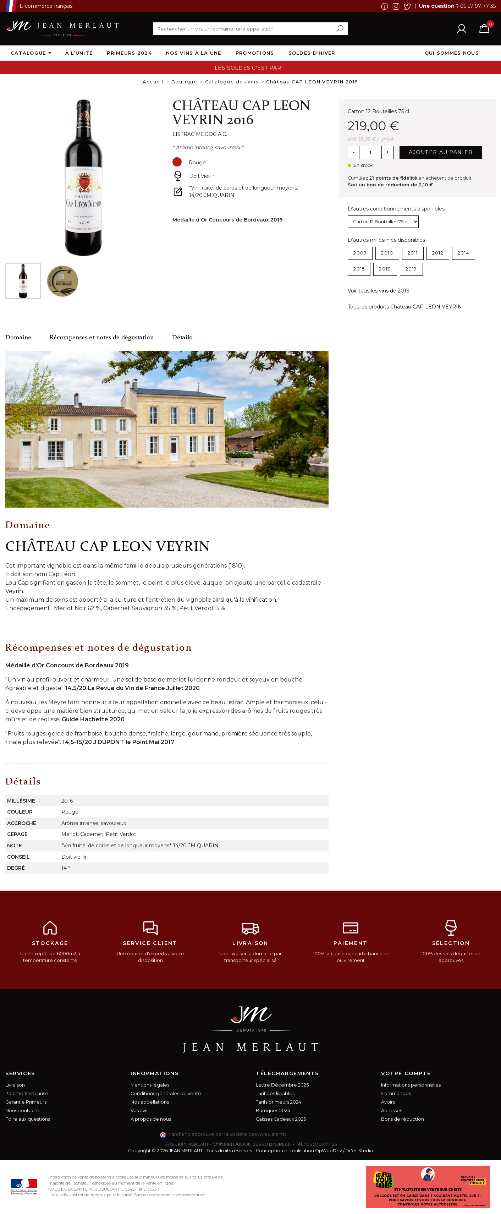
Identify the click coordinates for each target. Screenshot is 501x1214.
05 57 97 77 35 (478, 5)
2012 (438, 253)
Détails (182, 338)
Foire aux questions (27, 1119)
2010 (387, 253)
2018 (385, 269)
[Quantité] (370, 152)
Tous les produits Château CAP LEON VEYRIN (405, 307)
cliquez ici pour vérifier (314, 1134)
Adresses (391, 1110)
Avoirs (388, 1102)
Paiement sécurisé (26, 1093)
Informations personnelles (411, 1085)
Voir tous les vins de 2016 (378, 291)
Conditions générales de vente (166, 1093)
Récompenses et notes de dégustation (102, 338)
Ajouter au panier (441, 152)
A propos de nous (151, 1119)
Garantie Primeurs (25, 1102)
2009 (360, 253)
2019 (411, 269)
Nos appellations (150, 1102)
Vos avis (139, 1110)
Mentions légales (150, 1085)
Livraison (15, 1085)
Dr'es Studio (359, 1150)
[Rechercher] (250, 28)
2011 (413, 253)
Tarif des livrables (275, 1093)
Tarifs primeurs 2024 (278, 1102)
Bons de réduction (402, 1119)
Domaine (18, 338)
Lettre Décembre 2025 (282, 1085)
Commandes (396, 1093)
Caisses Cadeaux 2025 (281, 1119)
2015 (359, 269)
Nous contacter (23, 1110)
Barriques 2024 (273, 1110)
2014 (463, 253)
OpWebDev (328, 1150)
